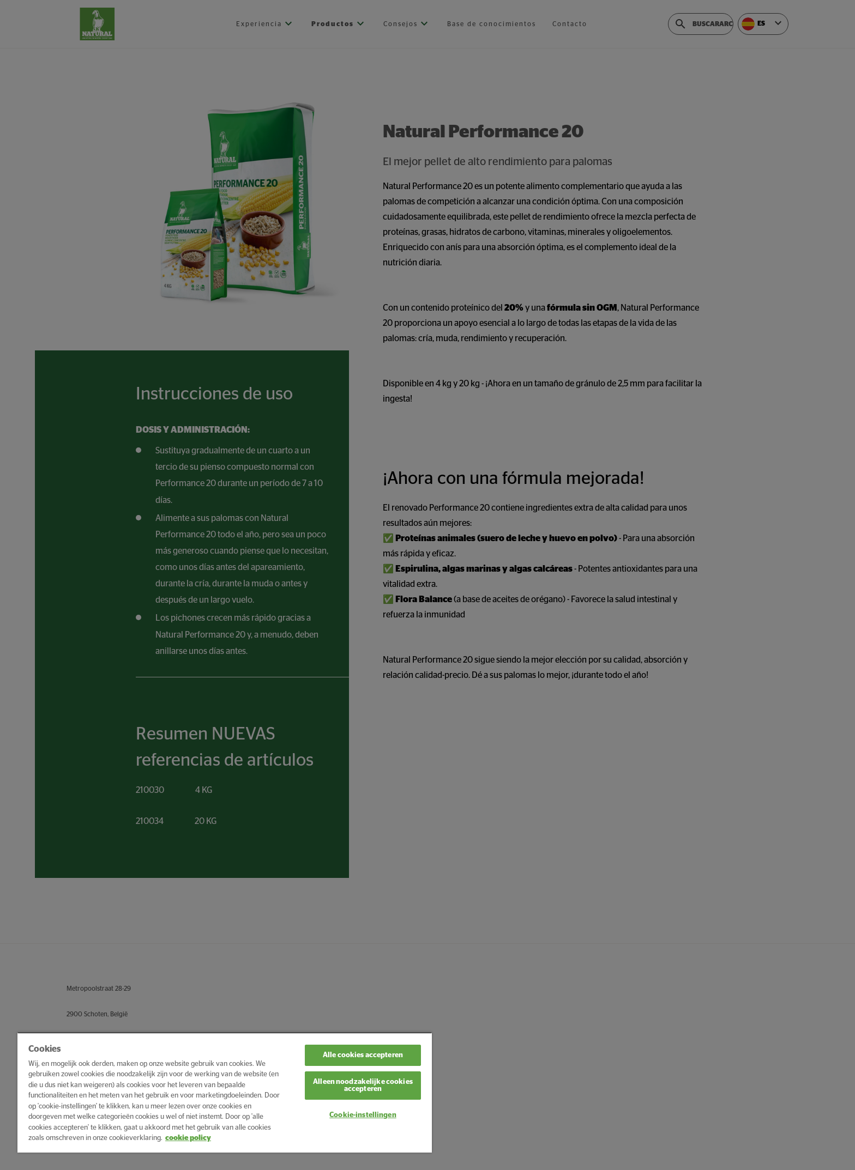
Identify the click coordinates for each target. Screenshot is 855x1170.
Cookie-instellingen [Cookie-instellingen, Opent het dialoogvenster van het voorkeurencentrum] (362, 1115)
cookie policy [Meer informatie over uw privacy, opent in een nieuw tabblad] (188, 1138)
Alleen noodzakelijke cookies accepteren (363, 1085)
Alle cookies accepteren (363, 1055)
